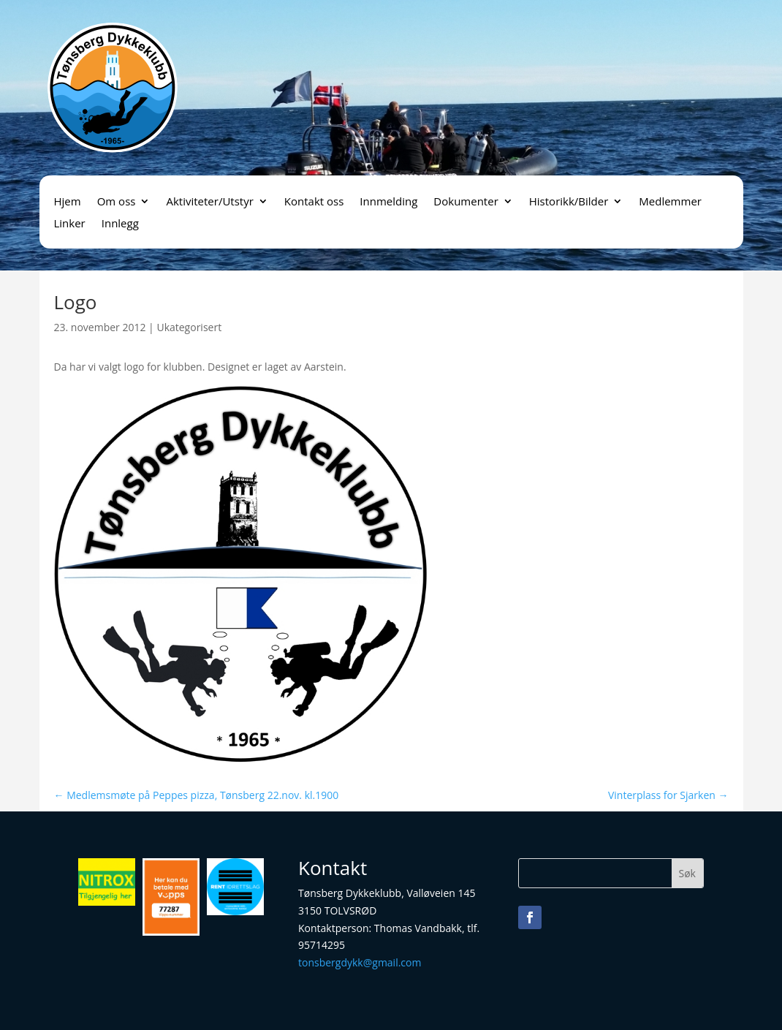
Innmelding (388, 202)
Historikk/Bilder (569, 202)
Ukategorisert (188, 327)
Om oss (116, 202)
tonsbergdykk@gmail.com (359, 962)
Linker (70, 224)
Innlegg (120, 224)
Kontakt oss (314, 202)
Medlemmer (670, 202)
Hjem (67, 202)
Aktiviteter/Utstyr (209, 202)
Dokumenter (465, 202)
